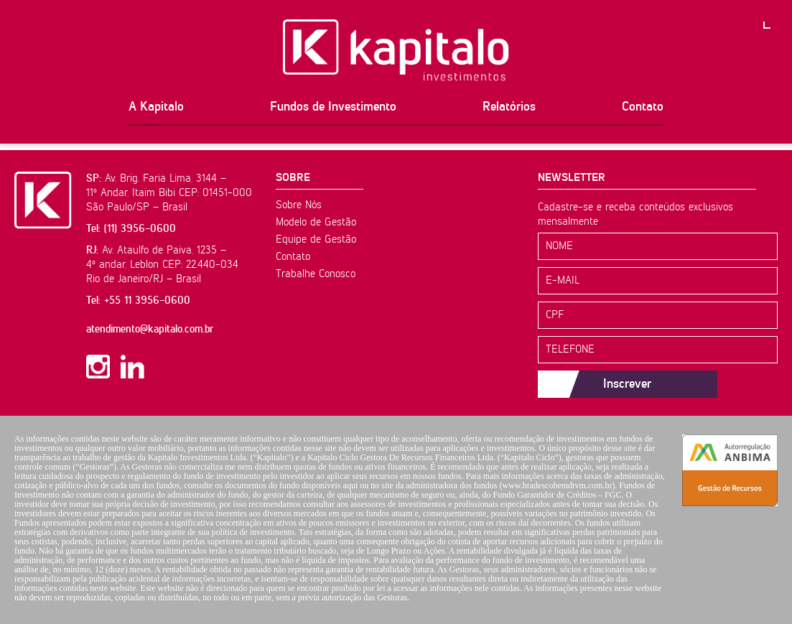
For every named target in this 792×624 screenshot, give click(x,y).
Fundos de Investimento (333, 107)
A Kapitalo (156, 107)
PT (777, 14)
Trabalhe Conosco (315, 274)
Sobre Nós (299, 205)
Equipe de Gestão (316, 239)
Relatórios (509, 107)
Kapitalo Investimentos (396, 50)
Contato (642, 107)
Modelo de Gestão (316, 222)
